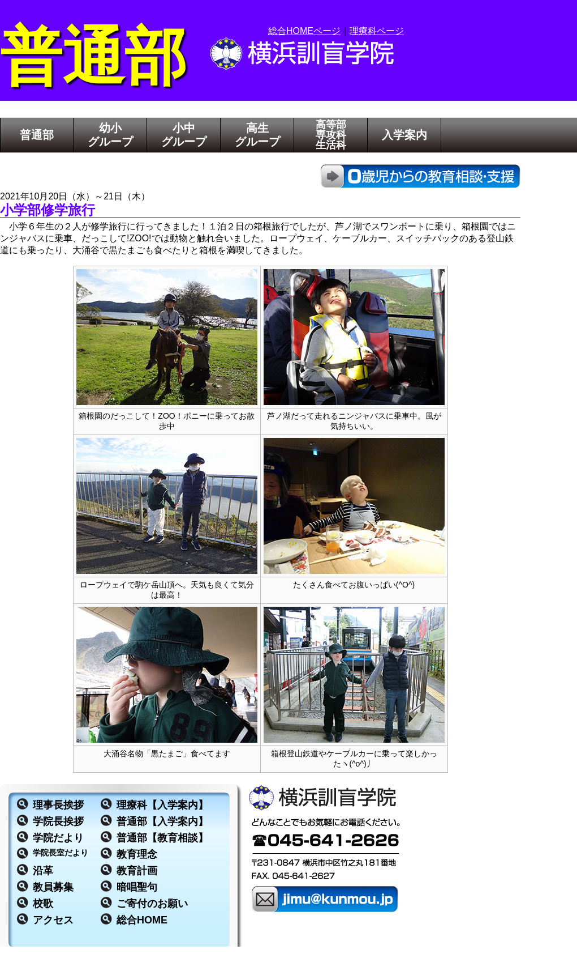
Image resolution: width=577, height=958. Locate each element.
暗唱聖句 (137, 887)
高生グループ (257, 135)
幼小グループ (110, 135)
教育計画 (137, 870)
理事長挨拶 (58, 805)
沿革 (43, 870)
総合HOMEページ (304, 31)
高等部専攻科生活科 (331, 135)
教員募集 (53, 887)
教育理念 (137, 854)
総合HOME (142, 920)
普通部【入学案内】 (162, 821)
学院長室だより (60, 852)
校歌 (43, 903)
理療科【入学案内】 (162, 805)
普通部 (37, 135)
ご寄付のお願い (152, 903)
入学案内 (404, 135)
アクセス (53, 920)
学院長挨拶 (58, 821)
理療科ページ (377, 31)
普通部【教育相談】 (162, 838)
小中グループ (183, 135)
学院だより (58, 838)
